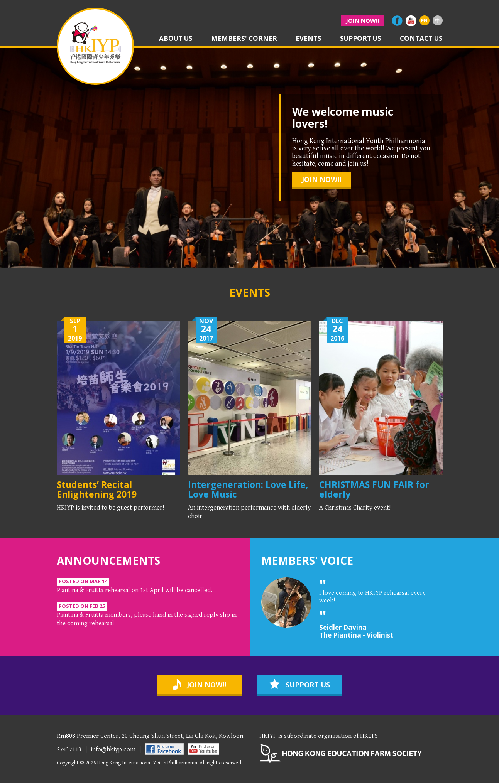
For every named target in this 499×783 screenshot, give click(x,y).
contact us (421, 39)
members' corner (244, 39)
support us (360, 39)
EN (424, 20)
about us (176, 39)
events (308, 39)
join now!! (362, 20)
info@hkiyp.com (113, 749)
